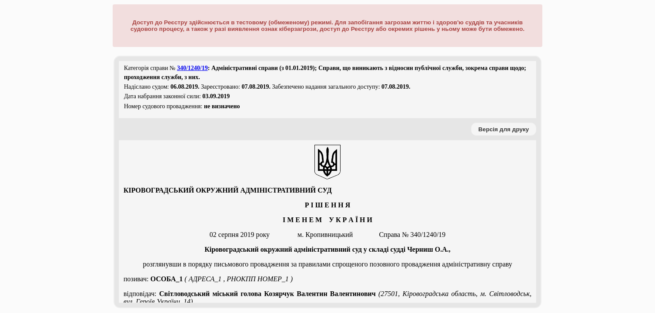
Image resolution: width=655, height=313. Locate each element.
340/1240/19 (192, 68)
